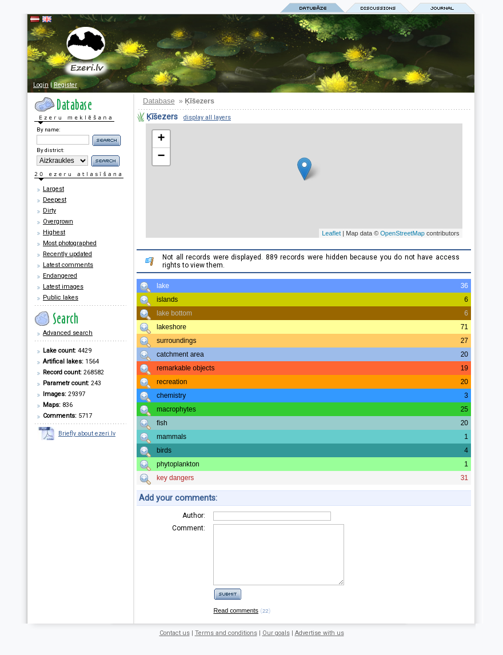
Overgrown (58, 221)
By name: (48, 129)
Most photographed (70, 243)
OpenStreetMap (402, 233)
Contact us (174, 645)
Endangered (60, 275)
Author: (193, 516)
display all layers (207, 117)
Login (41, 85)
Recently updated (67, 254)
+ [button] (161, 138)
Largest (53, 189)
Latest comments (68, 265)
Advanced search (68, 333)
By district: (50, 150)
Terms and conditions (226, 645)
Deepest (54, 199)
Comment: (188, 528)
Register (65, 85)
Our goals (276, 645)
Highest (54, 232)
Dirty (49, 210)
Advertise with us (319, 645)
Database (159, 101)
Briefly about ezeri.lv (86, 433)
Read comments (235, 622)
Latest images (63, 286)
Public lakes (60, 297)
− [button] (161, 156)
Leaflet (331, 233)
